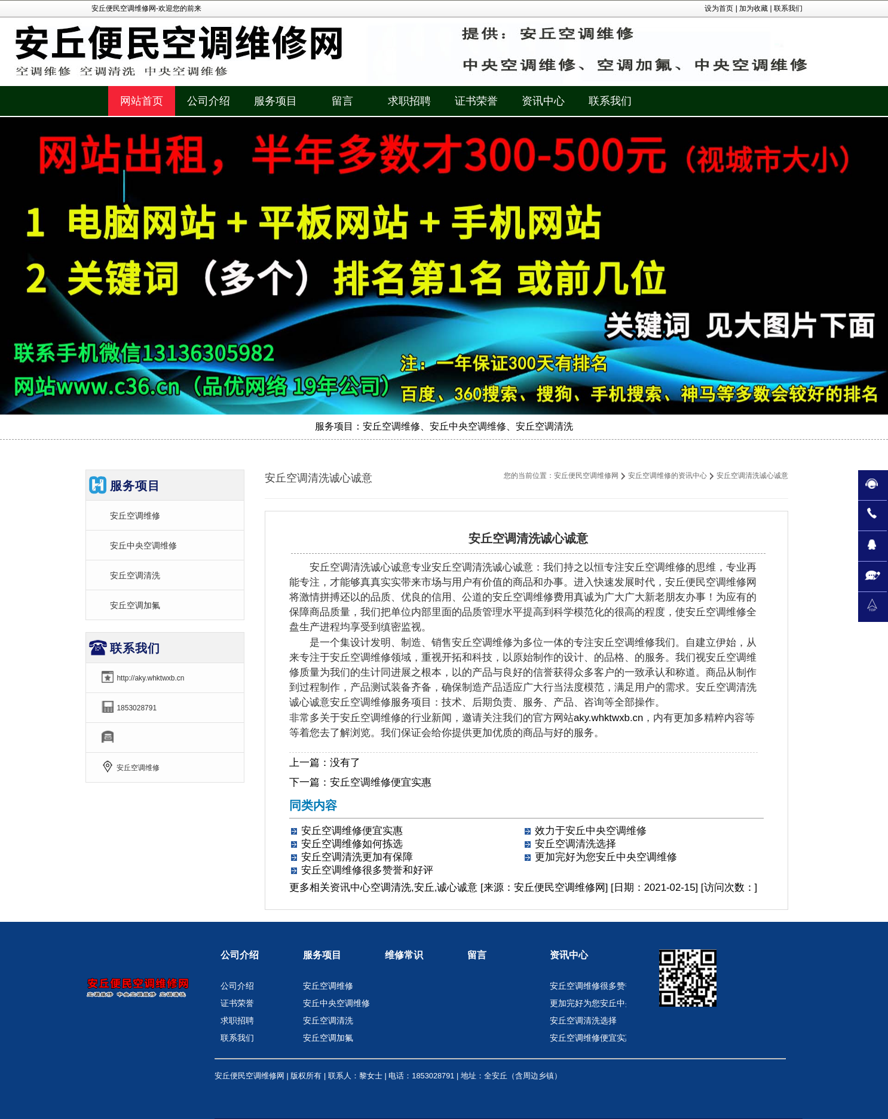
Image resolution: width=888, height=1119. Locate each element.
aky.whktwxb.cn (608, 717)
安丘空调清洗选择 (575, 844)
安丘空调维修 (135, 515)
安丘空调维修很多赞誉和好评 (367, 870)
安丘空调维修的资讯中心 (667, 475)
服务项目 (322, 955)
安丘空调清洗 (135, 575)
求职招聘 (237, 1020)
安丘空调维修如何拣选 (352, 844)
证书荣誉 (237, 1003)
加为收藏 (753, 8)
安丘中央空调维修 (143, 545)
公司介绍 (240, 955)
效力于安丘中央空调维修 (591, 830)
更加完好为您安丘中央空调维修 (606, 857)
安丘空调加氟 (135, 605)
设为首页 (719, 8)
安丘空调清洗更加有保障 (357, 857)
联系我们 (788, 8)
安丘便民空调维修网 (586, 475)
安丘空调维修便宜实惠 (380, 782)
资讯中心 (350, 887)
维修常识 (404, 955)
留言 (476, 955)
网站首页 (141, 101)
